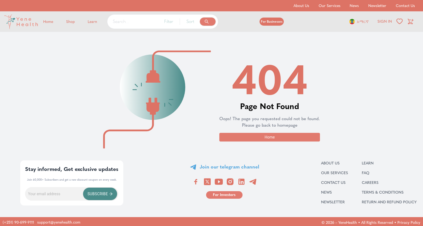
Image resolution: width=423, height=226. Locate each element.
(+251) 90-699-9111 (18, 222)
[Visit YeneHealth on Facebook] (196, 182)
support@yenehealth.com (58, 222)
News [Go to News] (354, 6)
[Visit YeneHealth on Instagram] (230, 182)
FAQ (372, 172)
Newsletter (334, 202)
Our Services (334, 172)
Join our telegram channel (229, 167)
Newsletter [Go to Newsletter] (377, 6)
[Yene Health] (32, 21)
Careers (377, 182)
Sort (190, 21)
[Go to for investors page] (224, 195)
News (332, 192)
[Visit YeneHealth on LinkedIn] (241, 182)
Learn (374, 163)
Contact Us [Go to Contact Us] (405, 6)
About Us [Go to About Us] (301, 6)
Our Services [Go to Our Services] (329, 6)
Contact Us (334, 182)
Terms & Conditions (389, 192)
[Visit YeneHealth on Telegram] (253, 182)
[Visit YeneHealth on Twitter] (207, 182)
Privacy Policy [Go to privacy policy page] (408, 222)
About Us (334, 163)
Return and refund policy (389, 202)
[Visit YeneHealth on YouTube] (219, 182)
